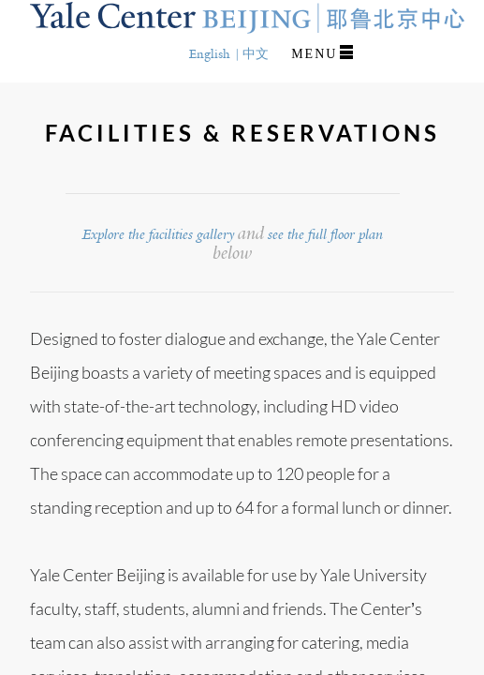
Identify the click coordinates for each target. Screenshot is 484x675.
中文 (255, 54)
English (209, 54)
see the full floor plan (325, 234)
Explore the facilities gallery (158, 234)
